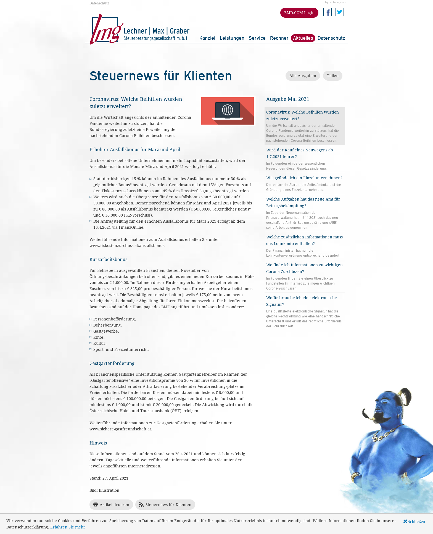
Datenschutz (99, 3)
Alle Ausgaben (302, 75)
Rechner (279, 38)
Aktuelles (303, 38)
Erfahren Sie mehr (67, 527)
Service (257, 38)
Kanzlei (207, 38)
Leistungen (232, 38)
